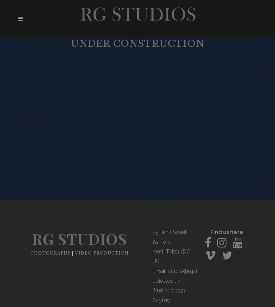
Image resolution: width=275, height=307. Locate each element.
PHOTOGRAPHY (51, 253)
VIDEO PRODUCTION (102, 253)
